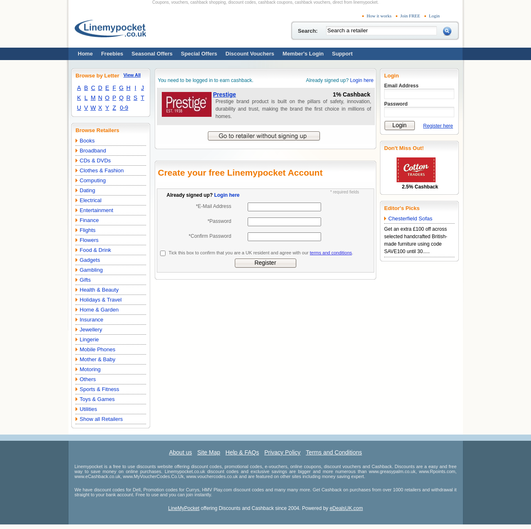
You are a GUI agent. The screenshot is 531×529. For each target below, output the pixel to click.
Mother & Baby (97, 359)
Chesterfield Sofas (410, 218)
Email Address (401, 86)
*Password (219, 221)
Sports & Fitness (99, 389)
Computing (93, 180)
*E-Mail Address (213, 206)
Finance (89, 220)
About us (180, 452)
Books (87, 141)
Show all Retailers (101, 419)
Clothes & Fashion (102, 170)
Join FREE (410, 15)
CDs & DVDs (95, 160)
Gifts (85, 280)
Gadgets (90, 260)
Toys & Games (97, 399)
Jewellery (91, 329)
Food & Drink (95, 250)
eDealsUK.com (346, 508)
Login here (362, 80)
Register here (438, 126)
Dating (87, 190)
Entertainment (96, 210)
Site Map (208, 452)
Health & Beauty (99, 290)
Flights (87, 230)
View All (132, 74)
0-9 (124, 107)
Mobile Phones (97, 349)
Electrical (91, 200)
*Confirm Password (210, 236)
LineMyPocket (183, 508)
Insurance (91, 319)
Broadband (93, 150)
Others (88, 379)
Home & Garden (99, 310)
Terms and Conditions (334, 452)
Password (396, 104)
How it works (379, 15)
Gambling (91, 270)
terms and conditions (331, 252)
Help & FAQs (242, 452)
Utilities (88, 409)
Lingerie (89, 339)
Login (434, 15)
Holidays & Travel (101, 300)
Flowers (89, 240)
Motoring (90, 369)
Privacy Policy (282, 452)
